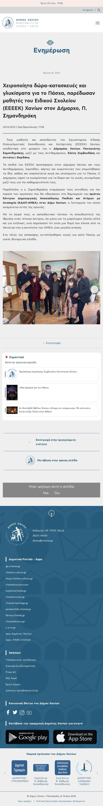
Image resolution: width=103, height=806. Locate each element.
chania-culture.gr (16, 572)
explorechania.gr (16, 591)
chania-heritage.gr (17, 603)
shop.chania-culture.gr (19, 578)
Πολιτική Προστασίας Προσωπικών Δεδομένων (60, 801)
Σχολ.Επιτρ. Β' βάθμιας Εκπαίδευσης (62, 772)
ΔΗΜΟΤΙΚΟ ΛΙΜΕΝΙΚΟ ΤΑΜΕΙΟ (84, 773)
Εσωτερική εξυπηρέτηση (20, 666)
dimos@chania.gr (43, 540)
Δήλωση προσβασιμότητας (22, 690)
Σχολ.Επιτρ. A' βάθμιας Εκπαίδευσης (41, 772)
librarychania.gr (15, 615)
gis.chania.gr (13, 566)
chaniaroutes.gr (15, 597)
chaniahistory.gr (15, 621)
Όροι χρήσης (24, 801)
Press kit (11, 672)
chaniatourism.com (17, 584)
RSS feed (11, 678)
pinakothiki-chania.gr (18, 609)
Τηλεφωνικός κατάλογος (21, 660)
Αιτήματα (88, 10)
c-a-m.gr (11, 627)
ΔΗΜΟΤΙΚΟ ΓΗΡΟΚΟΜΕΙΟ (19, 771)
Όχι (57, 493)
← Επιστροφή (51, 343)
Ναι (46, 493)
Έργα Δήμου (13, 684)
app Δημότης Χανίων (19, 634)
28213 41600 (40, 535)
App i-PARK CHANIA (18, 640)
